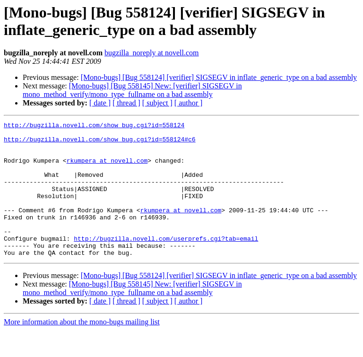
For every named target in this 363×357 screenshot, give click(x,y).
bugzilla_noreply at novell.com (151, 53)
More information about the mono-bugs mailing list (82, 349)
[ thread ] (126, 103)
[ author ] (188, 103)
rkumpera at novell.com (107, 169)
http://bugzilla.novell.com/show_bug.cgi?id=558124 (94, 126)
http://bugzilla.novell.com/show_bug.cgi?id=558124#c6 (100, 143)
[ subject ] (157, 103)
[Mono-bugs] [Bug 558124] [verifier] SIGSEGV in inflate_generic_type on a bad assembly (219, 77)
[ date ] (100, 103)
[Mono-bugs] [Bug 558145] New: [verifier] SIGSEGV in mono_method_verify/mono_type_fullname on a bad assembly (132, 90)
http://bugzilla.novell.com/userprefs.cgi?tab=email (166, 262)
